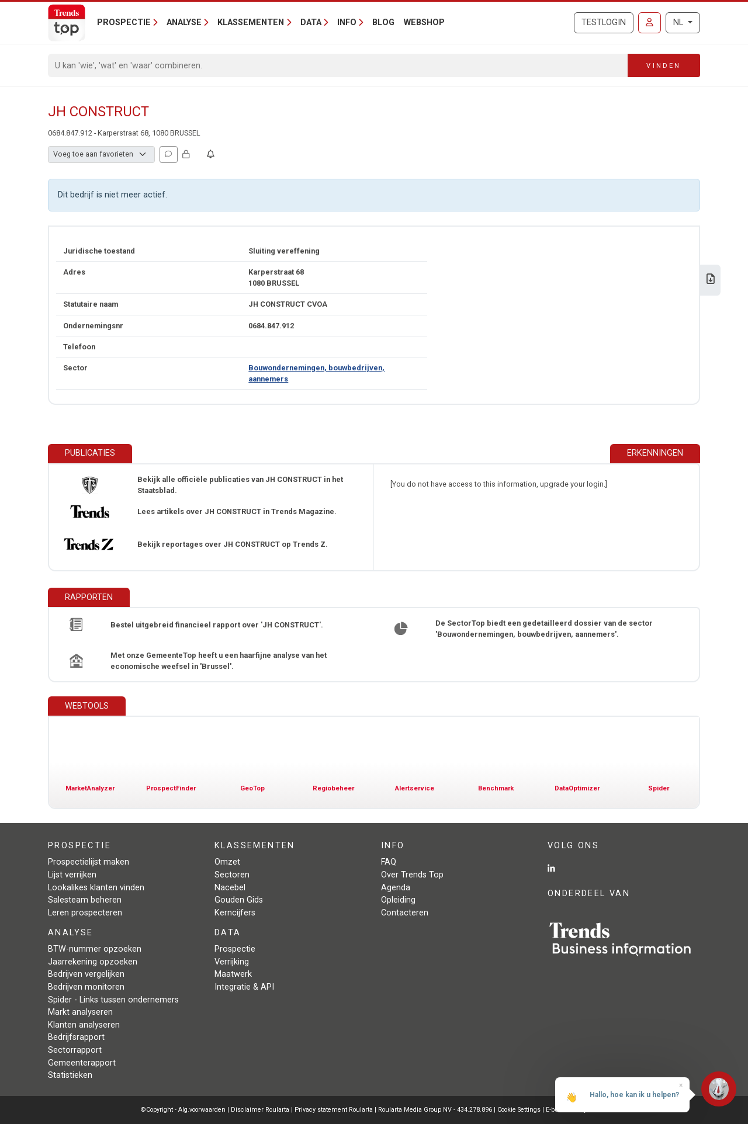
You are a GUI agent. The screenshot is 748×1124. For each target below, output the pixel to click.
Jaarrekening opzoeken (92, 962)
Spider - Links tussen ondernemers (113, 1000)
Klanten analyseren (84, 1025)
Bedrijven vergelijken (86, 974)
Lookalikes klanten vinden (96, 888)
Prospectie (234, 949)
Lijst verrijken (72, 875)
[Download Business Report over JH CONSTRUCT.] (711, 280)
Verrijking (231, 962)
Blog (383, 22)
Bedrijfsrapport (76, 1037)
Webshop (424, 22)
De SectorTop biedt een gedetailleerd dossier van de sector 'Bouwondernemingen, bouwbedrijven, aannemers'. (544, 629)
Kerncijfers (234, 913)
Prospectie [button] (124, 22)
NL (679, 22)
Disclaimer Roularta (260, 1109)
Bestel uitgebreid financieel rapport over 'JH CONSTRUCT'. (216, 624)
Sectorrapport (75, 1050)
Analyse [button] (184, 22)
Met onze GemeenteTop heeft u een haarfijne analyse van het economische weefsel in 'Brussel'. (218, 661)
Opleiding (398, 900)
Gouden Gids (238, 900)
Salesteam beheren (85, 900)
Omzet (227, 862)
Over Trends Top (412, 875)
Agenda (395, 888)
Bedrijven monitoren (86, 987)
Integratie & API (244, 987)
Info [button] (346, 22)
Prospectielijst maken (88, 862)
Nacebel (229, 888)
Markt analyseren (80, 1012)
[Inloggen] (649, 22)
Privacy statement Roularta (334, 1109)
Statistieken (70, 1075)
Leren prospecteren (85, 913)
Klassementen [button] (250, 22)
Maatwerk (233, 974)
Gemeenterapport (82, 1063)
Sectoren (232, 875)
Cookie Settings (519, 1109)
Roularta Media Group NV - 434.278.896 (436, 1109)
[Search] (338, 65)
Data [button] (310, 22)
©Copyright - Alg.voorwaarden (183, 1109)
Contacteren (404, 913)
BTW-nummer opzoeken (94, 949)
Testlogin (603, 22)
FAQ (388, 862)
